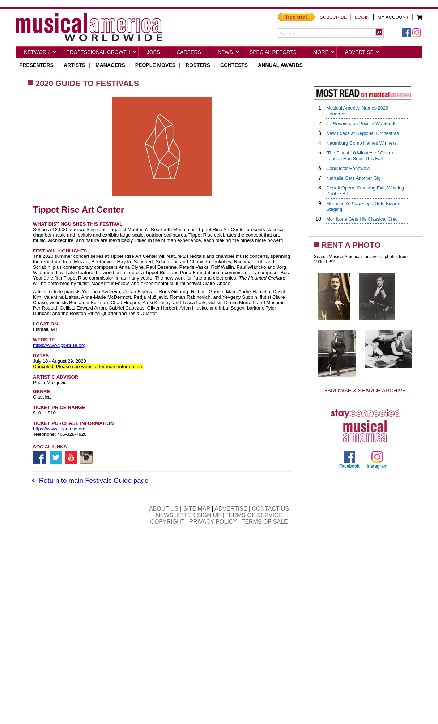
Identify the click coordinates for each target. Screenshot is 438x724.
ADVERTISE (230, 509)
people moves (155, 65)
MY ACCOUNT (393, 17)
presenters (36, 65)
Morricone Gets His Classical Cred (362, 219)
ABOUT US (164, 509)
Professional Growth (102, 53)
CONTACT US (270, 509)
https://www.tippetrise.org (59, 345)
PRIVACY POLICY (213, 522)
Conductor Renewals (348, 168)
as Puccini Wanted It (360, 123)
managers (110, 65)
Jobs (153, 52)
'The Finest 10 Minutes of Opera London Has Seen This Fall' (359, 155)
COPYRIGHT (167, 522)
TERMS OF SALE (265, 522)
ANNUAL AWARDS (280, 65)
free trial (296, 17)
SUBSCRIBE (333, 17)
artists (74, 65)
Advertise (362, 53)
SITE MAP (196, 509)
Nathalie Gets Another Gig (353, 178)
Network (40, 53)
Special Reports (273, 52)
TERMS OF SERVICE (253, 515)
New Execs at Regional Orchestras (362, 133)
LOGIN (362, 17)
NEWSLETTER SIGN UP (188, 515)
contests (234, 65)
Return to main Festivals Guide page (94, 480)
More (324, 53)
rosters (198, 65)
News (228, 53)
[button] (379, 32)
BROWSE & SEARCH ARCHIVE (366, 390)
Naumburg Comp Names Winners (361, 143)
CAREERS (189, 52)
